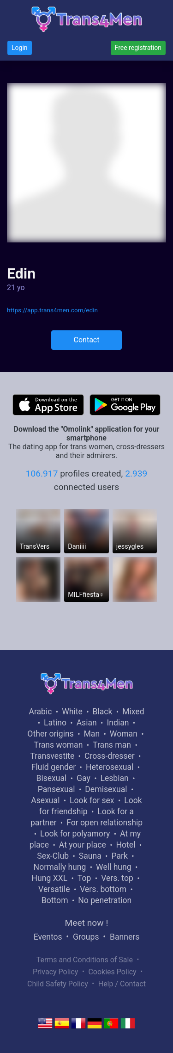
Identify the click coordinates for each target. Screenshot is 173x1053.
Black (103, 711)
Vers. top (117, 878)
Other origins (50, 733)
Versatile (54, 889)
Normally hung (60, 867)
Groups (86, 937)
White (72, 711)
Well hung (113, 867)
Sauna (90, 856)
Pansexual (56, 789)
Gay (83, 778)
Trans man (112, 744)
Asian (87, 722)
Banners (124, 937)
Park (119, 856)
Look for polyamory (75, 833)
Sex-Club (53, 856)
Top (84, 878)
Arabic (40, 711)
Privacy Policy (55, 971)
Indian (118, 722)
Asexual (45, 800)
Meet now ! (86, 922)
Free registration (138, 47)
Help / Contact (122, 983)
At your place (82, 844)
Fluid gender (53, 767)
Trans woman (58, 744)
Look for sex (92, 800)
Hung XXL (49, 878)
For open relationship (104, 822)
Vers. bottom (103, 889)
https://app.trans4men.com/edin (52, 310)
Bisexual (51, 778)
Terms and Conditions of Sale (84, 959)
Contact (87, 339)
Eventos (48, 937)
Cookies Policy (112, 971)
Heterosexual (109, 767)
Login (20, 47)
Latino (55, 722)
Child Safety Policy (57, 983)
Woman (123, 733)
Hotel (125, 844)
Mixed (133, 711)
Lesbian (114, 778)
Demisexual (106, 789)
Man (92, 733)
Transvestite (52, 756)
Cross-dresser (109, 756)
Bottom (55, 900)
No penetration (104, 900)
